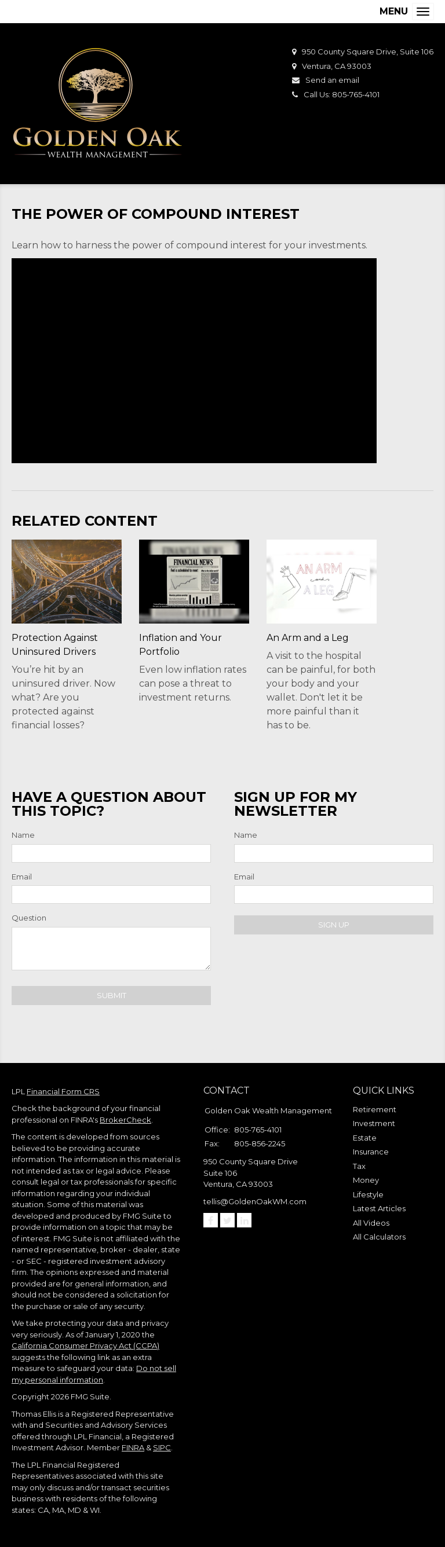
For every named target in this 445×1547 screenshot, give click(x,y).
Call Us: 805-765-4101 (342, 94)
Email (22, 876)
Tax (359, 1166)
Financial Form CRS (63, 1091)
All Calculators (379, 1236)
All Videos (371, 1222)
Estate (365, 1137)
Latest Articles (379, 1208)
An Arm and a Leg (308, 637)
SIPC (162, 1447)
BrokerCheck (125, 1119)
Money (366, 1180)
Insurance (371, 1151)
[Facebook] (210, 1220)
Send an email (332, 80)
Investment (374, 1123)
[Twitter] (227, 1220)
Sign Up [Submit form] (333, 924)
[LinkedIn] (244, 1220)
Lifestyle (368, 1194)
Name (23, 835)
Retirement (374, 1109)
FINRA (133, 1447)
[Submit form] (111, 995)
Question (29, 917)
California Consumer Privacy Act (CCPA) (85, 1345)
